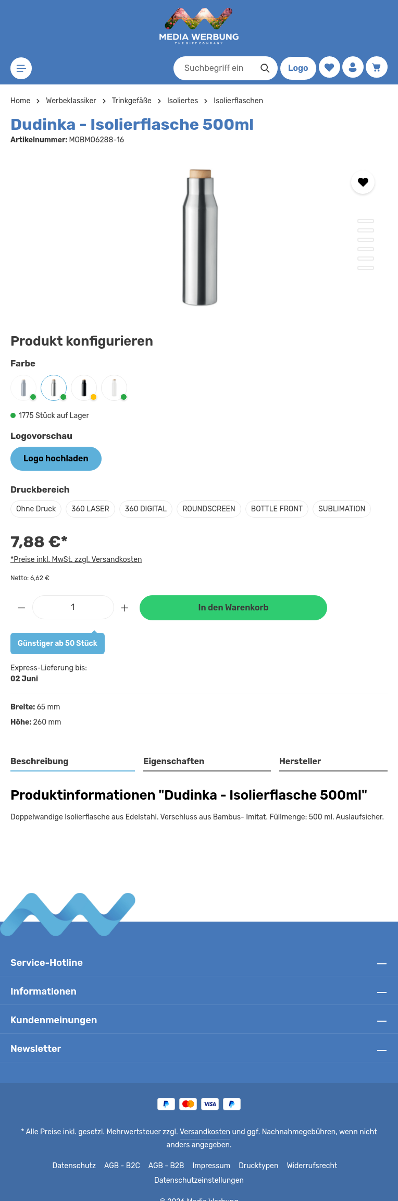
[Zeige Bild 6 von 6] (365, 268)
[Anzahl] (73, 607)
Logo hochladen (55, 458)
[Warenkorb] (376, 67)
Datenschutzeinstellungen (340, 1166)
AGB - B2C (83, 1166)
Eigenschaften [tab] (172, 761)
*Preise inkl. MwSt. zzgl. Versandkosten (74, 559)
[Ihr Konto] (352, 67)
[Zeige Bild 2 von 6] (365, 230)
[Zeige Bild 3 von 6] (365, 240)
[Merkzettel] (327, 67)
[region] (199, 236)
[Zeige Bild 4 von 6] (365, 249)
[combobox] (211, 68)
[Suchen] (263, 68)
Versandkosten (194, 1132)
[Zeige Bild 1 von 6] (365, 221)
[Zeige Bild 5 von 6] (365, 258)
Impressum (171, 1166)
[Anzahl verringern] (21, 607)
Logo (295, 68)
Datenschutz (36, 1166)
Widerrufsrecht (266, 1166)
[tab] (73, 762)
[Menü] (21, 68)
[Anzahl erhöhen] (125, 607)
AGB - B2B (127, 1166)
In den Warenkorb (233, 607)
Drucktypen (215, 1166)
